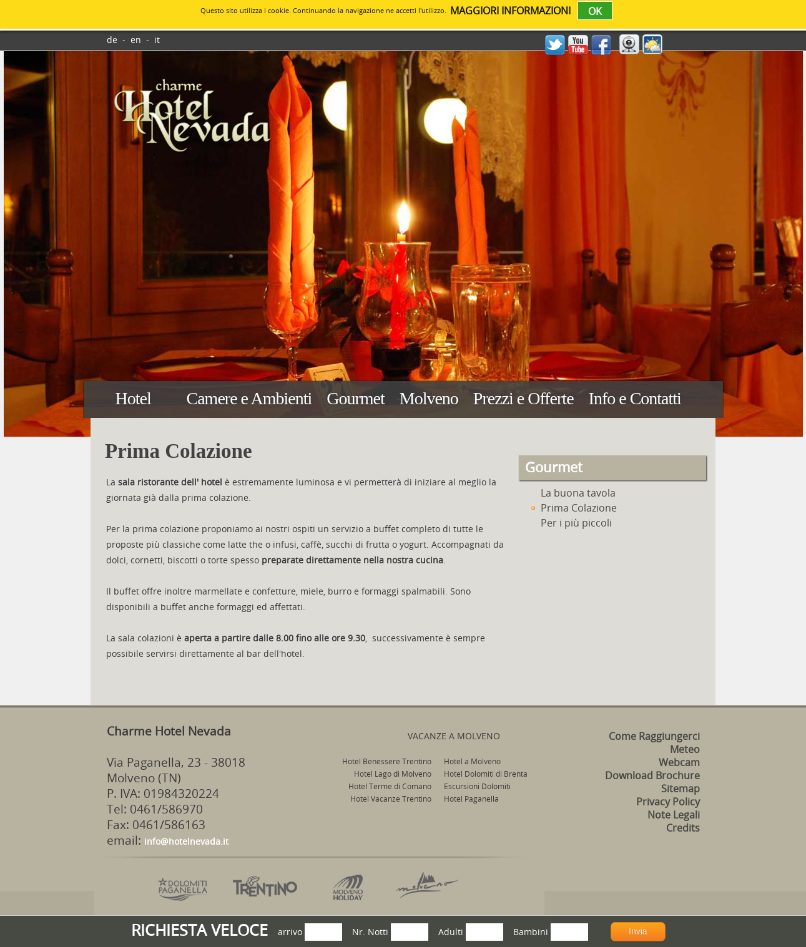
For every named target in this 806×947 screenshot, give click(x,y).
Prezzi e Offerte (523, 398)
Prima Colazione (572, 508)
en (135, 40)
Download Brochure (652, 775)
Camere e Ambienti (249, 398)
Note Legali (673, 815)
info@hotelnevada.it (186, 841)
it (157, 40)
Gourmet (356, 398)
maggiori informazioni (510, 10)
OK (595, 11)
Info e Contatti (635, 398)
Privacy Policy (668, 802)
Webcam (679, 762)
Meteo (685, 749)
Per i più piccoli (570, 523)
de (112, 40)
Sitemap (680, 788)
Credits (683, 828)
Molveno (429, 398)
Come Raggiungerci (654, 736)
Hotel (133, 398)
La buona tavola (572, 493)
